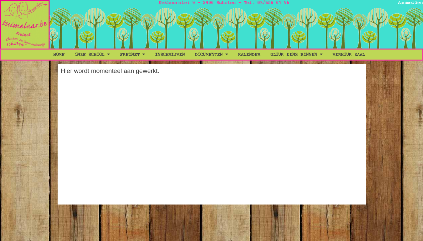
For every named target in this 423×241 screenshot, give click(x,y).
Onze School (92, 54)
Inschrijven (170, 54)
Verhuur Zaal (349, 54)
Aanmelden (410, 2)
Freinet (132, 54)
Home (59, 54)
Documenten (211, 54)
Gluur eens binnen (296, 54)
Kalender (249, 54)
